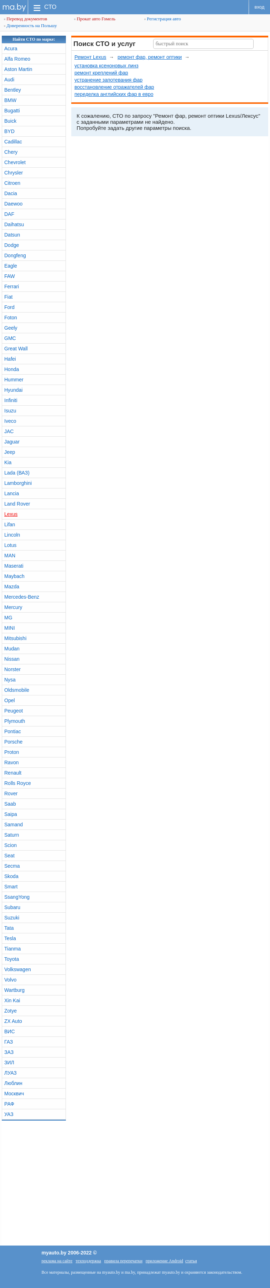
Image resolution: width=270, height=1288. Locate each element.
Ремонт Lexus (90, 57)
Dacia (10, 193)
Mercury (13, 607)
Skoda (11, 876)
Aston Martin (18, 69)
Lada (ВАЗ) (17, 473)
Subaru (12, 907)
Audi (9, 79)
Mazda (11, 586)
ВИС (9, 1031)
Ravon (11, 762)
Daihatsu (14, 224)
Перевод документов (25, 18)
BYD (9, 131)
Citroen (12, 183)
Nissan (12, 659)
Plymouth (14, 721)
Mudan (12, 648)
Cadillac (13, 141)
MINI (9, 628)
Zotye (10, 1011)
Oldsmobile (16, 690)
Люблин (13, 1083)
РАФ (9, 1104)
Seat (9, 855)
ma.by (14, 6)
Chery (10, 152)
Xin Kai (12, 1000)
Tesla (10, 938)
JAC (9, 431)
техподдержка (88, 1260)
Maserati (14, 566)
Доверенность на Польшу (30, 25)
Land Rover (17, 504)
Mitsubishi (15, 638)
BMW (10, 100)
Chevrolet (15, 162)
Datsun (12, 235)
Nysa (10, 680)
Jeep (9, 452)
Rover (10, 793)
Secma (12, 866)
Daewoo (13, 204)
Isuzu (10, 411)
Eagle (10, 266)
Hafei (10, 359)
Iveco (10, 421)
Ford (9, 307)
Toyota (11, 959)
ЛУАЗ (10, 1073)
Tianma (12, 949)
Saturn (11, 835)
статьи (191, 1260)
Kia (7, 462)
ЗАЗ (9, 1052)
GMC (10, 338)
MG (8, 617)
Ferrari (11, 286)
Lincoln (12, 535)
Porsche (13, 742)
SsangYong (17, 897)
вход (260, 7)
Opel (9, 700)
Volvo (10, 980)
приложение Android (164, 1260)
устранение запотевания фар (108, 80)
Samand (13, 824)
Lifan (9, 524)
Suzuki (11, 918)
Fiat (8, 297)
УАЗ (9, 1114)
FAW (9, 276)
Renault (12, 773)
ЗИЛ (9, 1062)
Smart (10, 886)
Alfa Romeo (17, 59)
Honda (11, 369)
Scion (10, 845)
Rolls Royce (17, 783)
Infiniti (10, 400)
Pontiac (12, 731)
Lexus (10, 514)
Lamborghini (18, 483)
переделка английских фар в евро (113, 94)
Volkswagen (17, 969)
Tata (9, 928)
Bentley (12, 90)
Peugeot (13, 711)
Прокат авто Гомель (94, 18)
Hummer (14, 379)
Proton (11, 752)
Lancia (11, 493)
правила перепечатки (123, 1260)
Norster (12, 669)
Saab (10, 804)
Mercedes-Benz (21, 597)
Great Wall (16, 348)
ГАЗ (8, 1042)
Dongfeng (15, 255)
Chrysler (13, 173)
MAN (9, 555)
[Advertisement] (135, 1181)
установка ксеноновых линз (106, 66)
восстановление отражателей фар (114, 87)
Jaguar (12, 442)
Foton (10, 317)
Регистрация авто (162, 18)
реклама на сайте (56, 1260)
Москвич (14, 1093)
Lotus (10, 545)
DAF (9, 214)
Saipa (10, 814)
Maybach (14, 576)
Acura (10, 48)
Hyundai (13, 390)
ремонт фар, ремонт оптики (150, 57)
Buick (10, 121)
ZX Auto (13, 1021)
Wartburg (14, 990)
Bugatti (12, 110)
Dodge (11, 245)
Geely (10, 328)
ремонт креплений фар (101, 73)
